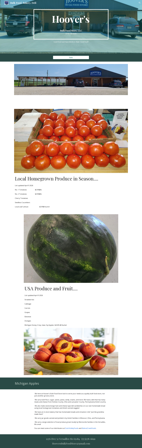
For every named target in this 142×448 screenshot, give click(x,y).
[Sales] (71, 57)
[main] (71, 24)
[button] (139, 2)
